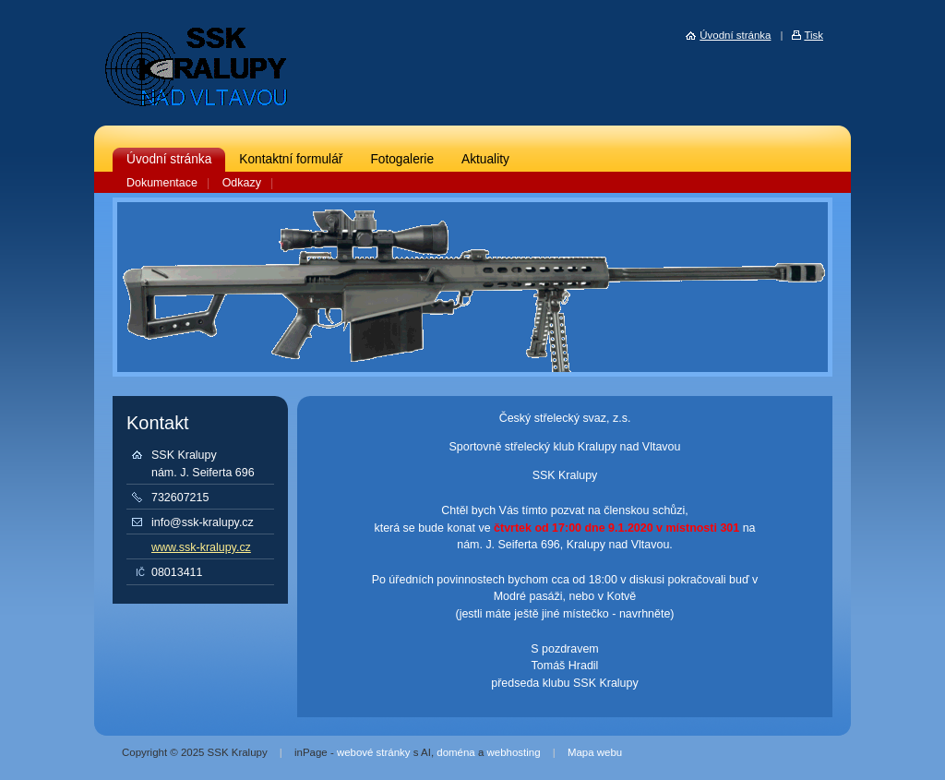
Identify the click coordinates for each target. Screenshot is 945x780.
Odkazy (241, 182)
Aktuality (485, 159)
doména (455, 752)
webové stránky (374, 752)
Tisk (813, 35)
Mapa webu (595, 752)
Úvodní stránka (168, 159)
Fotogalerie (402, 159)
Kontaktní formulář (290, 159)
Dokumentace (161, 182)
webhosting (514, 752)
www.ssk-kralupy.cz (201, 547)
